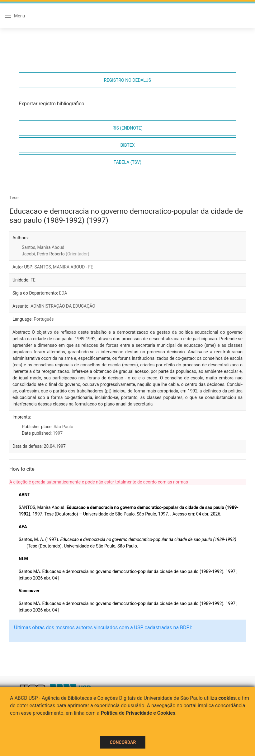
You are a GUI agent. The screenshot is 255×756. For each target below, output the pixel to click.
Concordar (123, 742)
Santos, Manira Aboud (43, 247)
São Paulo (63, 426)
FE (33, 279)
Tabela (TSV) (127, 162)
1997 (58, 433)
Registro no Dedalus (127, 80)
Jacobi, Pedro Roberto (55, 253)
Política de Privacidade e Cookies (138, 713)
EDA (63, 293)
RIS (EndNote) (127, 128)
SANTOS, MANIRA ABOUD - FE (64, 266)
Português (44, 319)
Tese (14, 197)
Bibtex (127, 145)
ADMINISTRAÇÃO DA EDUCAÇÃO (63, 306)
